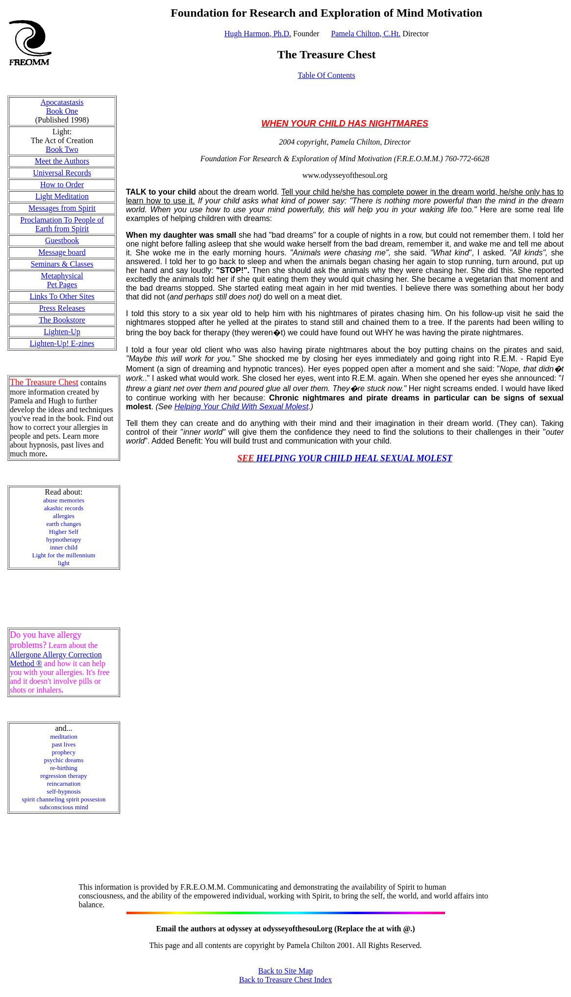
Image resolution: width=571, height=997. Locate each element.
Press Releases (62, 308)
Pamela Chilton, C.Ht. (365, 33)
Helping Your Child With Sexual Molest (241, 406)
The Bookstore (62, 320)
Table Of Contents (326, 75)
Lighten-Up (62, 331)
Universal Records (62, 173)
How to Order (62, 184)
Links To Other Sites (61, 296)
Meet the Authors (62, 161)
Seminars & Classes (62, 264)
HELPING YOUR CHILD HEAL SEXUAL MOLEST (354, 458)
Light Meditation (62, 196)
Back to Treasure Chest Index (285, 979)
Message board (61, 252)
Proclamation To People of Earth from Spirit (62, 224)
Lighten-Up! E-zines (62, 343)
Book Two (62, 149)
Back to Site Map (285, 971)
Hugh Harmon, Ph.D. (257, 33)
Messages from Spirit (62, 208)
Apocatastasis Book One (62, 106)
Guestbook (62, 240)
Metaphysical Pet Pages (62, 280)
